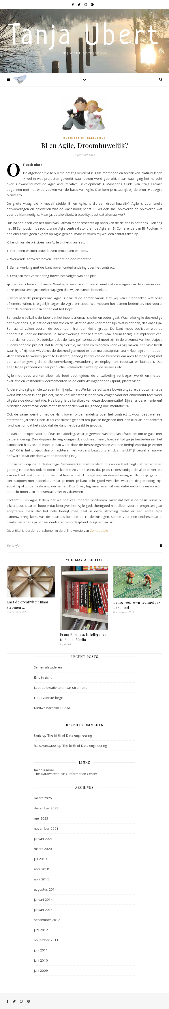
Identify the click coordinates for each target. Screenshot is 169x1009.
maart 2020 (43, 848)
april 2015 (41, 879)
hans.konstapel (45, 745)
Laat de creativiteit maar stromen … (61, 687)
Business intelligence (84, 138)
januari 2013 (43, 909)
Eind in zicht (43, 677)
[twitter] (79, 4)
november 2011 (46, 940)
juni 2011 (41, 950)
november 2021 (46, 828)
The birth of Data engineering (69, 735)
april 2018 (41, 869)
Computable (99, 530)
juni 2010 (41, 960)
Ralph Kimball (44, 770)
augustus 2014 (45, 889)
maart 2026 (43, 798)
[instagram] (86, 4)
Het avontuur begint (49, 697)
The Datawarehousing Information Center (65, 773)
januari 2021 (43, 838)
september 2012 (47, 919)
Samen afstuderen (48, 667)
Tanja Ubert (84, 37)
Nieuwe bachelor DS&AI (52, 708)
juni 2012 (41, 930)
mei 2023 (41, 818)
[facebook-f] (73, 4)
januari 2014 (43, 899)
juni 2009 (41, 970)
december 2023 (46, 808)
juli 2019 (40, 859)
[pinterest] (92, 4)
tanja (15, 545)
